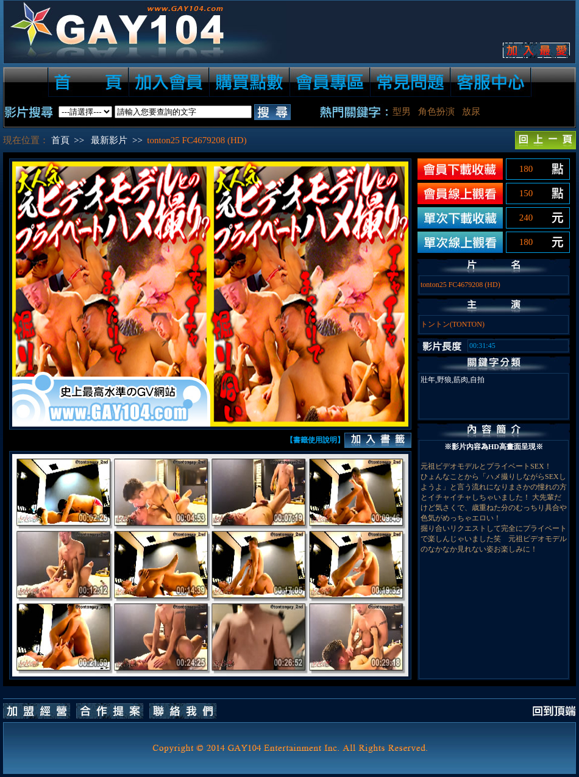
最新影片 (109, 140)
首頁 (60, 140)
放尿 (471, 111)
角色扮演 (436, 111)
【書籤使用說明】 (315, 440)
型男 (402, 111)
